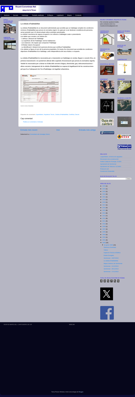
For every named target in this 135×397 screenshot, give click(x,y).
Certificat (71, 114)
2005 (104, 232)
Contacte (78, 15)
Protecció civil (104, 169)
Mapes (69, 15)
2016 (104, 207)
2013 (104, 215)
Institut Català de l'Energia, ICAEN (110, 161)
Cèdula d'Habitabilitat (61, 114)
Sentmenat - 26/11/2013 (111, 269)
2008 (104, 226)
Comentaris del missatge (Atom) (40, 134)
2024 (104, 189)
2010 (104, 224)
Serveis (15, 15)
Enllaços (50, 15)
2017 (104, 205)
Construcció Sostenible (107, 171)
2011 (104, 221)
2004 (104, 234)
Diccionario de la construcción (109, 159)
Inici (58, 130)
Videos (106, 250)
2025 (104, 186)
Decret (77, 114)
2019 (104, 199)
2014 (104, 213)
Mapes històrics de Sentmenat (113, 263)
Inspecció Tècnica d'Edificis (112, 252)
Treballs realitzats (38, 15)
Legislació (60, 15)
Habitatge (25, 15)
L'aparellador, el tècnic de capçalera (111, 156)
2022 (104, 194)
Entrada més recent (28, 130)
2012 (104, 218)
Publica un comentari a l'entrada (33, 122)
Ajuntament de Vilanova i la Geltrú (110, 166)
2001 (104, 240)
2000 (104, 242)
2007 (104, 229)
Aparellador (39, 114)
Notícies (7, 15)
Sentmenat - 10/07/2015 (111, 258)
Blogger (81, 392)
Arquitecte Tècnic (49, 114)
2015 (104, 210)
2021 (104, 197)
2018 (104, 202)
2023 (104, 191)
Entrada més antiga (87, 130)
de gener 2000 (108, 245)
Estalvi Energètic (109, 255)
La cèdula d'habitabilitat (111, 260)
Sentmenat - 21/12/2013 (111, 266)
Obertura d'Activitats (110, 247)
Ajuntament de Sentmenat (108, 164)
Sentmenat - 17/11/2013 (111, 271)
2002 (104, 237)
